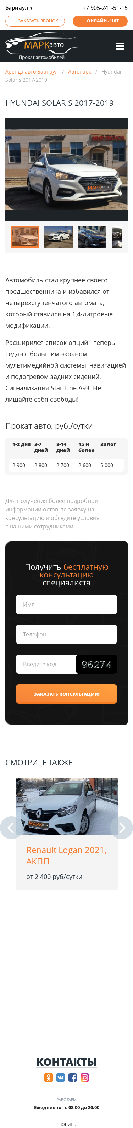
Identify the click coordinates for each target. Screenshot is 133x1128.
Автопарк (79, 71)
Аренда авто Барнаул (31, 71)
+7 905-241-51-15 (105, 8)
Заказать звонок (38, 21)
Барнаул (19, 8)
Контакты (66, 1062)
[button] (11, 827)
